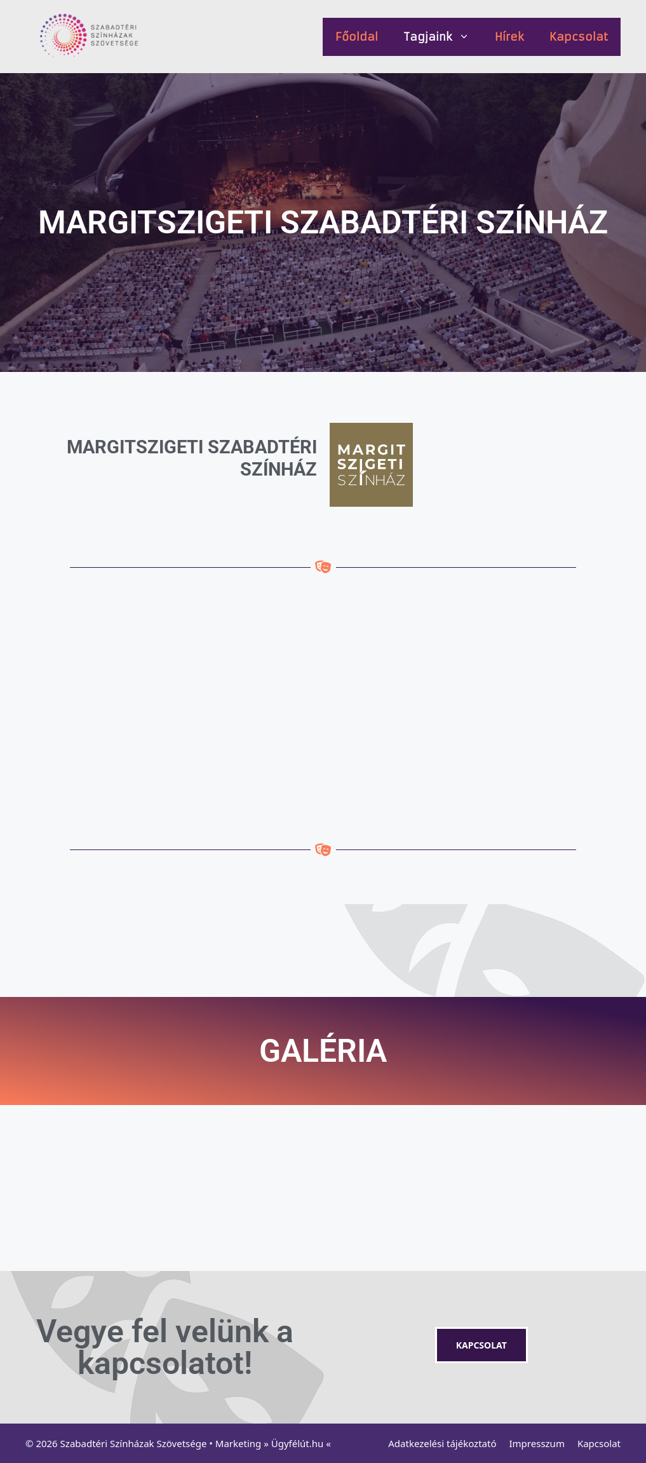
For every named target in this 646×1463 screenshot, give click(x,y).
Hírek (509, 37)
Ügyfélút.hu (297, 1443)
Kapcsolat (578, 37)
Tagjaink (442, 37)
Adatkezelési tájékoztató (442, 1443)
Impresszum (537, 1443)
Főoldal (356, 37)
